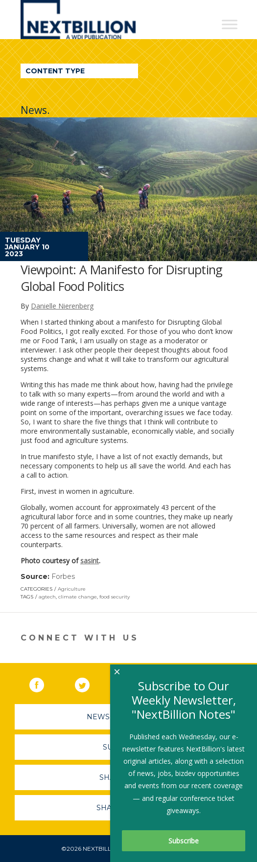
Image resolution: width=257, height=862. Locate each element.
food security (114, 597)
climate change (77, 597)
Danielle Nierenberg (62, 305)
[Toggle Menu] (229, 24)
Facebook (43, 683)
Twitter (89, 683)
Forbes (63, 576)
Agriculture (72, 589)
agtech (47, 597)
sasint (89, 560)
